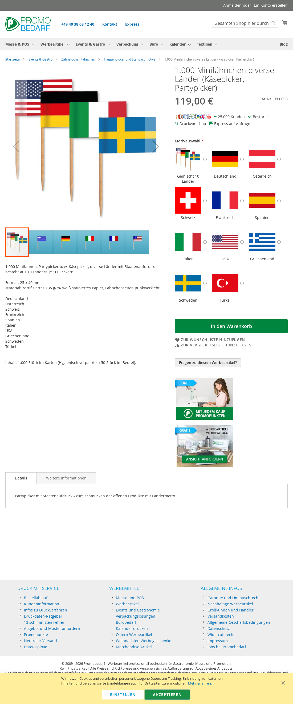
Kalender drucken (132, 628)
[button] (16, 146)
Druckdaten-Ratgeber (43, 616)
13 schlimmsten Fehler (44, 622)
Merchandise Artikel (134, 646)
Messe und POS (130, 597)
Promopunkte (36, 634)
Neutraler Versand (40, 640)
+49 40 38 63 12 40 (77, 24)
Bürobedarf (126, 622)
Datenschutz (218, 628)
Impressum (217, 640)
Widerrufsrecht (221, 634)
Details (21, 478)
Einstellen (123, 694)
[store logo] (28, 24)
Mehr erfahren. (200, 683)
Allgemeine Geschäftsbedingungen (238, 622)
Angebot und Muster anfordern (52, 628)
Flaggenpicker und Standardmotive (130, 59)
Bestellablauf (35, 597)
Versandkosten (220, 616)
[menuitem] (18, 44)
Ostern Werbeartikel (134, 634)
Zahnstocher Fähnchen (78, 59)
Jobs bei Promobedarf (226, 646)
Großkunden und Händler (230, 610)
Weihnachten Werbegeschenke (143, 640)
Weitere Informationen (66, 478)
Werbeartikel (127, 603)
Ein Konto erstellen (271, 5)
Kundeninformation (41, 603)
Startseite (12, 59)
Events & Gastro (40, 59)
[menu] (146, 44)
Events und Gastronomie (138, 610)
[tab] (21, 478)
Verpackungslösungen (135, 616)
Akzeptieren (167, 694)
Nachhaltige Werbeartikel (230, 603)
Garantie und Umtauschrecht (233, 597)
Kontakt (109, 24)
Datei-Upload (35, 646)
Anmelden (232, 5)
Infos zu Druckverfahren (45, 610)
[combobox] (245, 23)
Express (132, 24)
